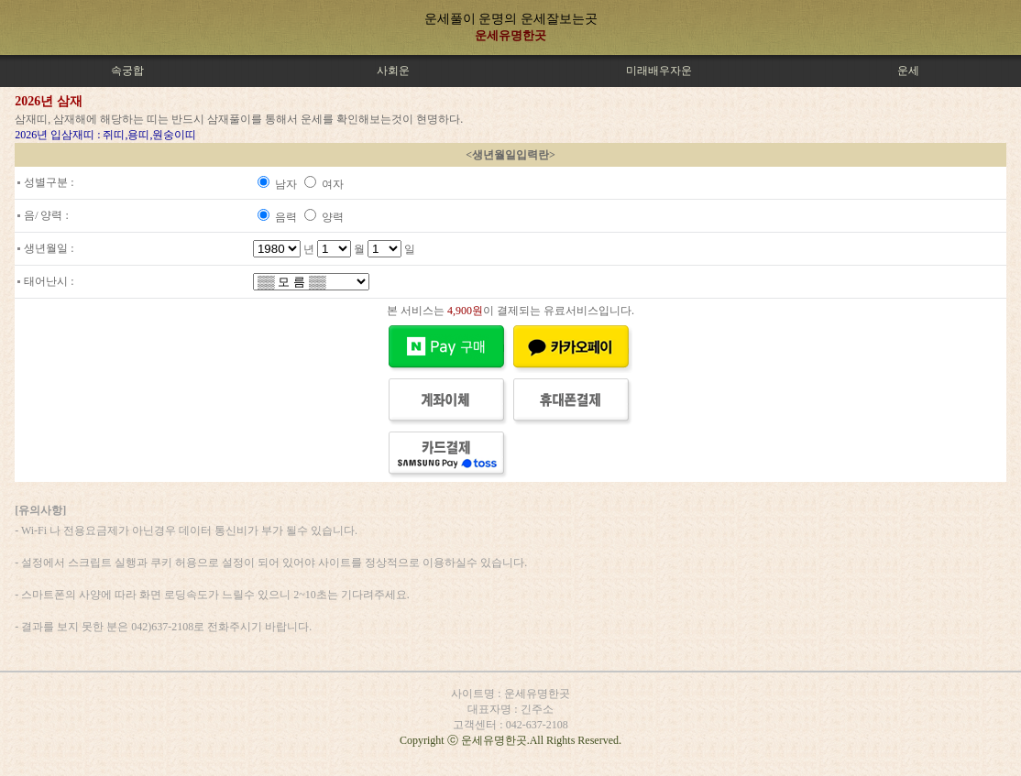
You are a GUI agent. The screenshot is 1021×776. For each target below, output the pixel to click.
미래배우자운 (659, 70)
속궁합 (127, 70)
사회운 (393, 70)
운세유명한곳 (510, 35)
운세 (908, 70)
